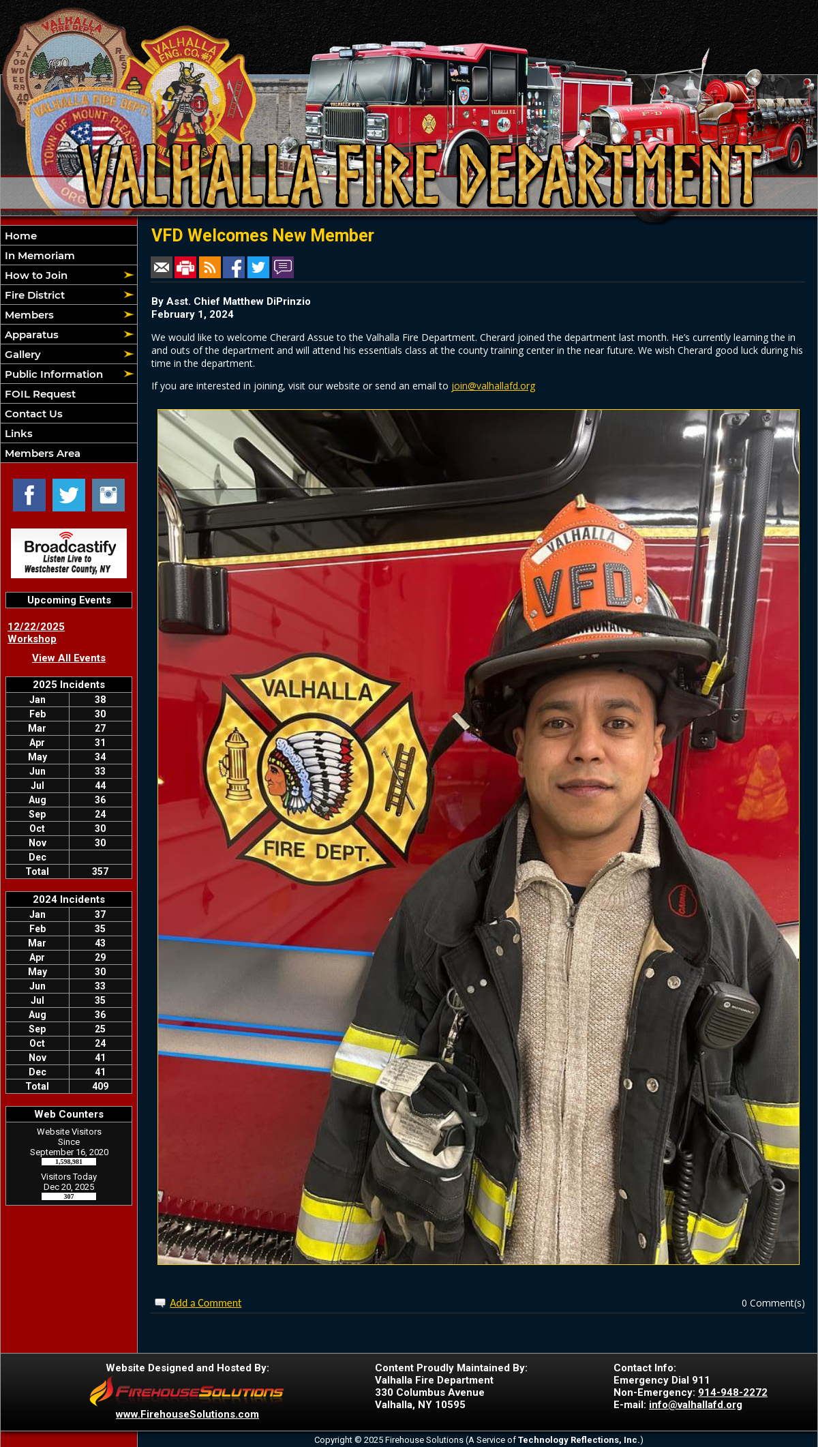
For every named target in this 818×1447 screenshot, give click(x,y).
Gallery (21, 354)
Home (19, 235)
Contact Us (32, 413)
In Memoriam (38, 255)
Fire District (33, 294)
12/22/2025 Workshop (36, 633)
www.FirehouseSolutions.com (187, 1414)
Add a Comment (205, 1302)
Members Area (41, 453)
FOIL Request (39, 393)
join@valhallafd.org (493, 385)
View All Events (69, 658)
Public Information (52, 374)
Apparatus (30, 334)
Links (17, 433)
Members (28, 314)
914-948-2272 (733, 1392)
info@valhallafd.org (695, 1405)
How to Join (34, 275)
